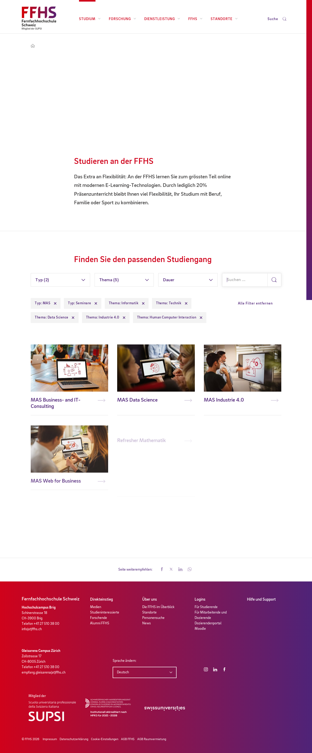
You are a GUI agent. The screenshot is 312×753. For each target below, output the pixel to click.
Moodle (200, 629)
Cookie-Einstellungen (104, 739)
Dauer (169, 280)
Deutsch (123, 672)
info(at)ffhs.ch (32, 629)
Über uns (149, 599)
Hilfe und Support (261, 599)
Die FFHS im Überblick (158, 607)
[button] (162, 569)
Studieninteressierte (104, 612)
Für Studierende (206, 607)
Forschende (98, 618)
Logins (200, 599)
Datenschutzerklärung (74, 739)
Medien (95, 607)
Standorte (149, 612)
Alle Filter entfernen (255, 303)
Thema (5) (109, 280)
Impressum (50, 739)
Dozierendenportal (208, 623)
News (146, 623)
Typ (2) (42, 280)
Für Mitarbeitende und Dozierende (211, 615)
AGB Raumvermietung (151, 739)
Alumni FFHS (99, 623)
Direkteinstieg (101, 599)
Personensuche (153, 618)
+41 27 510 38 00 (46, 624)
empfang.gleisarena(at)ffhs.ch (43, 672)
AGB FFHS (128, 739)
